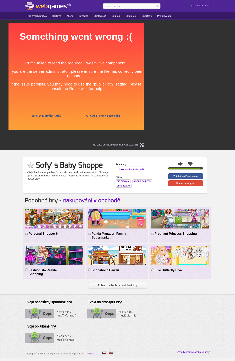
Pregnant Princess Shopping (176, 233)
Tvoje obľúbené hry (41, 326)
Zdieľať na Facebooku (185, 176)
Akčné (69, 16)
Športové (147, 16)
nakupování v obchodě (91, 201)
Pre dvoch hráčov (37, 16)
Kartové (56, 16)
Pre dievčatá (164, 16)
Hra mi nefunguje (185, 183)
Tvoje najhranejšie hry (105, 302)
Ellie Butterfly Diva (168, 270)
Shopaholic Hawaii (105, 270)
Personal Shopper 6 (43, 233)
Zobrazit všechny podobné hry (117, 285)
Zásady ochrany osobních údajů (193, 352)
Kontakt (90, 353)
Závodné (83, 16)
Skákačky (131, 16)
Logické (116, 16)
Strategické (100, 16)
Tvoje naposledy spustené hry (49, 302)
